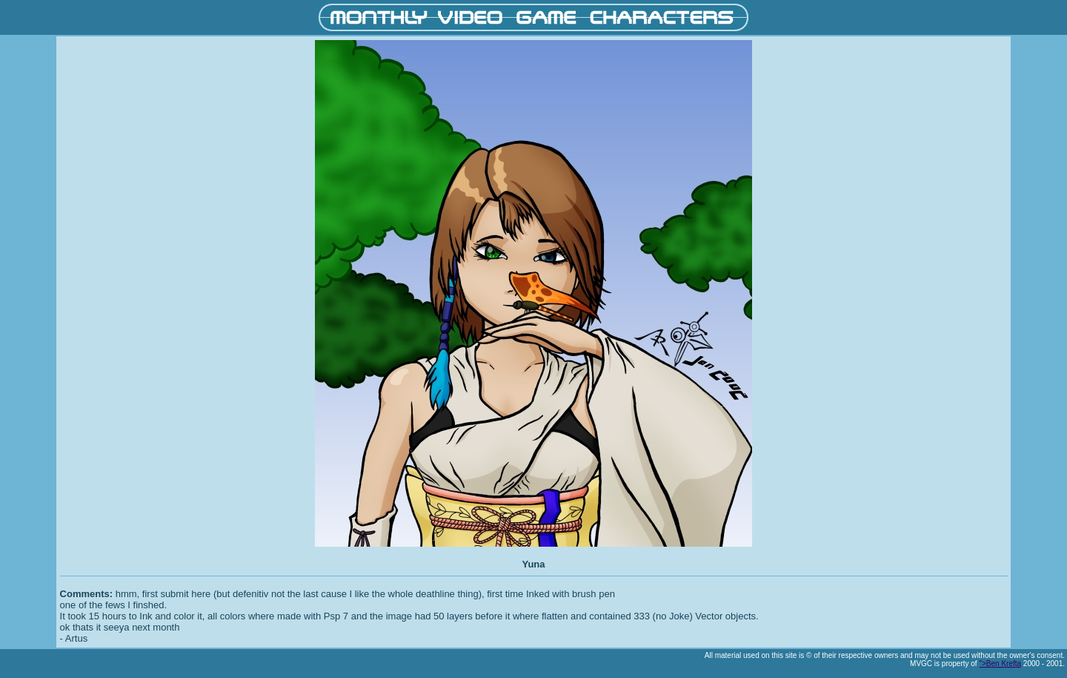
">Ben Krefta (1000, 663)
